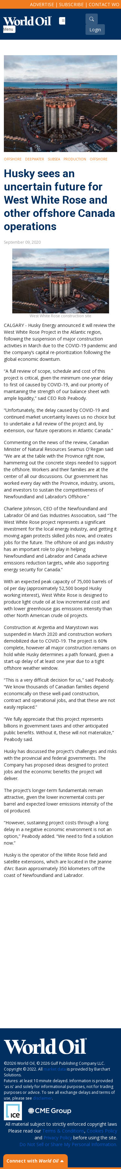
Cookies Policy (102, 1131)
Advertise (42, 4)
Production (75, 159)
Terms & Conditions (63, 1131)
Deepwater (34, 159)
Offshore (13, 159)
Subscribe (71, 4)
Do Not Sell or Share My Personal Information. (68, 1144)
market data (55, 1069)
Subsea (54, 159)
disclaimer (42, 1098)
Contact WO (104, 4)
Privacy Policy (58, 1137)
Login (95, 29)
